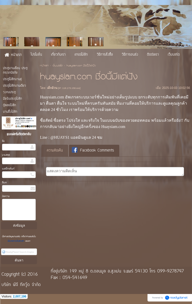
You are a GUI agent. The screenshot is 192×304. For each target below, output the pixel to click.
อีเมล (4, 183)
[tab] (55, 151)
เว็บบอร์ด (57, 66)
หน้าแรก (44, 66)
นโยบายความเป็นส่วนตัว (16, 241)
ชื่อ (3, 141)
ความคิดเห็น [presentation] (55, 150)
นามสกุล (6, 155)
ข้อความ (6, 196)
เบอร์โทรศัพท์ (8, 169)
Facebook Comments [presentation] (93, 150)
